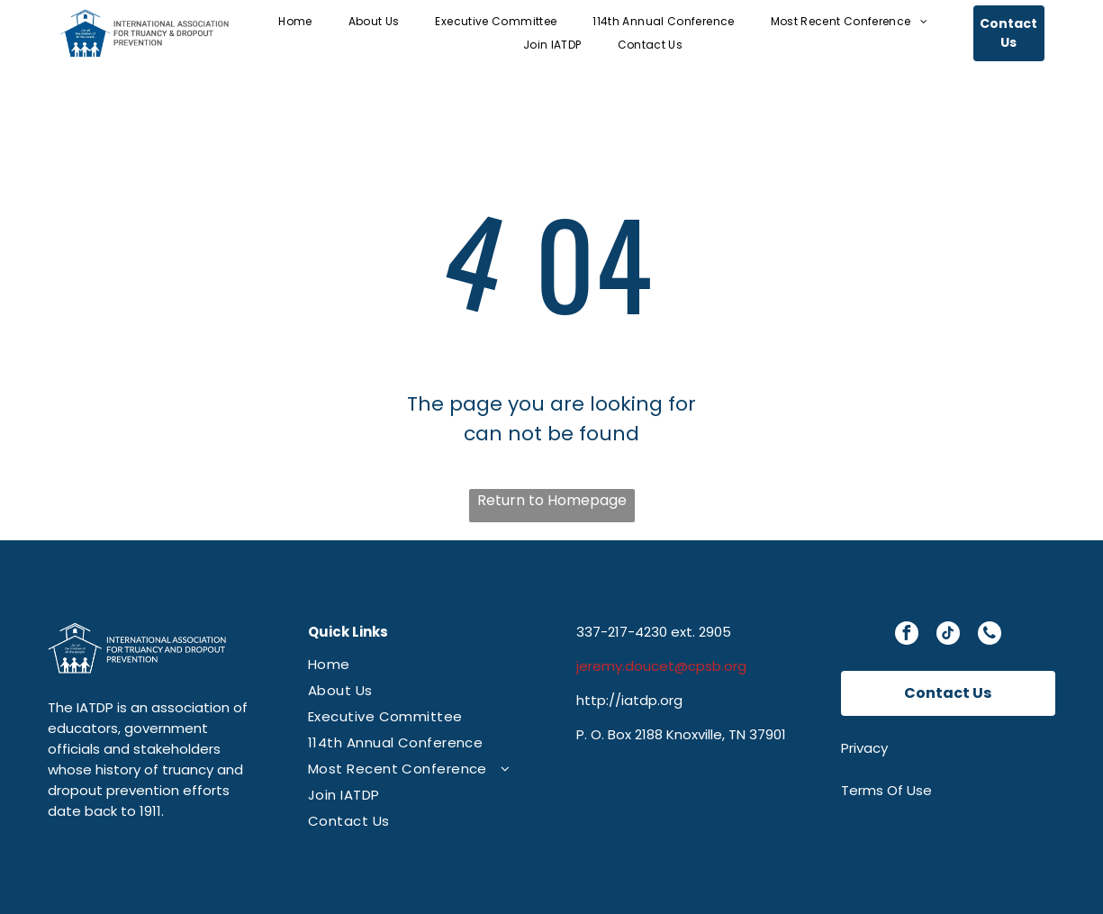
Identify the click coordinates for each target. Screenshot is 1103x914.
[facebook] (906, 635)
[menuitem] (295, 21)
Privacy (864, 747)
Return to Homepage (552, 500)
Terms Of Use (886, 790)
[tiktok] (948, 635)
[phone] (989, 635)
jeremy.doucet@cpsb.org (661, 665)
